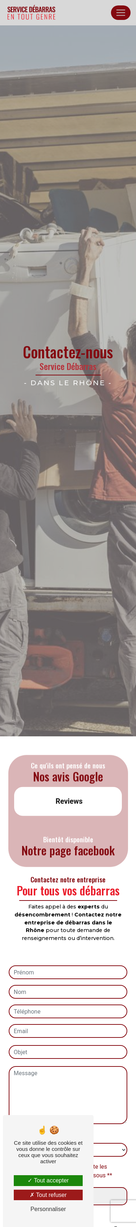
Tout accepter (48, 1180)
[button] (14, 821)
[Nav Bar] (121, 12)
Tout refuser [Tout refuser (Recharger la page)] (48, 1195)
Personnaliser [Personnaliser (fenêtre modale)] (48, 1209)
